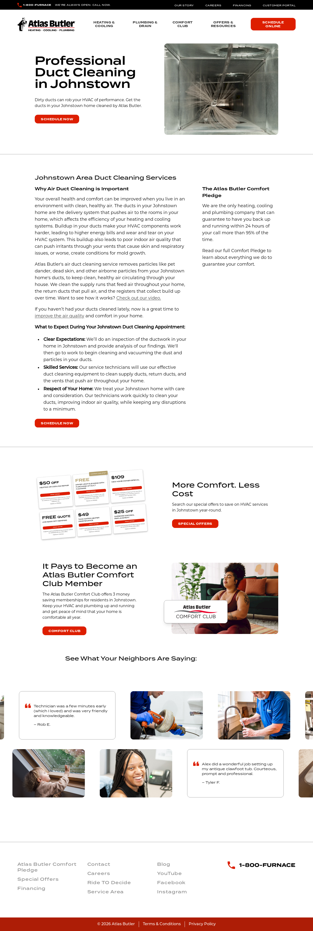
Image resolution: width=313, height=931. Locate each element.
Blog (163, 864)
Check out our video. (138, 298)
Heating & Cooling (104, 24)
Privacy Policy (202, 924)
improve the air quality (59, 316)
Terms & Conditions (162, 924)
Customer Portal (279, 5)
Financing (242, 5)
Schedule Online (273, 24)
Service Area (105, 891)
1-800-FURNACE (37, 5)
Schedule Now (57, 119)
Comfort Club (183, 24)
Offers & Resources (223, 24)
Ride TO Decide (109, 882)
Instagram (172, 891)
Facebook (171, 882)
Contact (98, 864)
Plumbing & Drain (145, 24)
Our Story (184, 5)
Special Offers (195, 524)
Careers (213, 5)
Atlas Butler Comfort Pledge (47, 867)
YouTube (169, 873)
